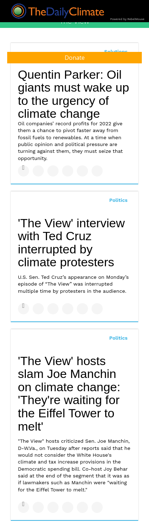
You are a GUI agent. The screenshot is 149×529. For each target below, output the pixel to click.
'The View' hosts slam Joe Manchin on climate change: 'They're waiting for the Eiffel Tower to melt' (69, 393)
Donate (75, 58)
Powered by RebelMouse (127, 19)
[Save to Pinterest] (82, 170)
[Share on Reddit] (97, 170)
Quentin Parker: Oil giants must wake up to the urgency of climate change (73, 94)
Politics (118, 200)
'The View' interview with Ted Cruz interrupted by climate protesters (71, 242)
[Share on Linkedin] (53, 170)
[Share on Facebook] (23, 170)
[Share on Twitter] (38, 170)
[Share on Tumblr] (67, 170)
